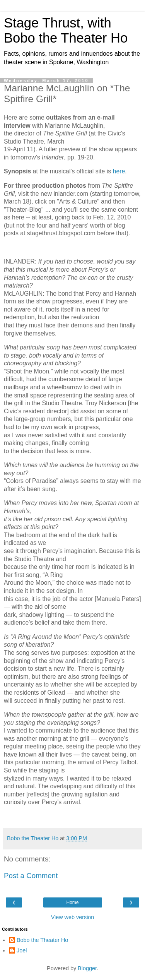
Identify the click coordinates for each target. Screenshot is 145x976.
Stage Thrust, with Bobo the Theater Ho (66, 30)
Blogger (87, 968)
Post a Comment (31, 876)
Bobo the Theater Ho (42, 940)
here (119, 171)
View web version (72, 917)
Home (72, 902)
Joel (22, 950)
